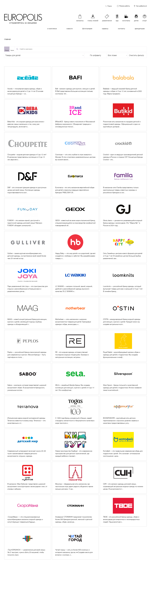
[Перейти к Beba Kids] (27, 115)
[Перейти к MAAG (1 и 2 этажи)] (27, 313)
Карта (12, 50)
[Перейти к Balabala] (123, 82)
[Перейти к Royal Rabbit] (123, 346)
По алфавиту (95, 55)
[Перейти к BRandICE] (75, 115)
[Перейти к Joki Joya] (27, 280)
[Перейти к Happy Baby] (75, 247)
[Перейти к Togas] (75, 412)
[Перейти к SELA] (75, 379)
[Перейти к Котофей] (123, 445)
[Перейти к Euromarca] (75, 181)
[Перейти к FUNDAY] (27, 214)
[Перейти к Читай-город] (75, 543)
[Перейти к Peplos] (27, 346)
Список (7, 50)
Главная (7, 39)
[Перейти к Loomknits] (123, 280)
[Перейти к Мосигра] (75, 478)
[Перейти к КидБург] (75, 445)
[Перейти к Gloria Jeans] (123, 214)
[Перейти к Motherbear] (75, 313)
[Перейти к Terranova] (27, 412)
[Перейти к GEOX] (75, 214)
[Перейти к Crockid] (123, 148)
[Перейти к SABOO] (27, 379)
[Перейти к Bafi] (75, 82)
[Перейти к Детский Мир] (27, 445)
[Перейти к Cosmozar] (75, 148)
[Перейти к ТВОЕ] (123, 510)
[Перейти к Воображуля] (123, 412)
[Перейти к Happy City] (123, 247)
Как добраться (140, 6)
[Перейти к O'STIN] (123, 313)
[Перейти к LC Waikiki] (75, 280)
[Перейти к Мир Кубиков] (27, 478)
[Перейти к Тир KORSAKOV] (27, 543)
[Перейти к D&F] (27, 181)
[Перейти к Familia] (123, 181)
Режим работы (124, 6)
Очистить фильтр (136, 55)
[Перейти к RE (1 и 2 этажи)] (75, 346)
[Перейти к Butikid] (123, 115)
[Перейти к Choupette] (27, 148)
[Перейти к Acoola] (27, 82)
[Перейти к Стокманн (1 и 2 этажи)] (75, 510)
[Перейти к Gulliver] (27, 247)
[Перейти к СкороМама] (27, 510)
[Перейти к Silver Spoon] (123, 379)
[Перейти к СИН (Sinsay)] (123, 478)
